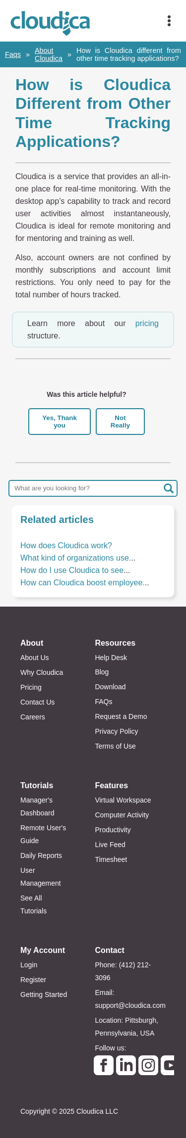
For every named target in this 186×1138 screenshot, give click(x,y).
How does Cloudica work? (66, 545)
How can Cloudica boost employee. (82, 582)
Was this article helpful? (86, 394)
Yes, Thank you (59, 421)
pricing (147, 323)
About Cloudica (48, 54)
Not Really (120, 421)
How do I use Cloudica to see (72, 570)
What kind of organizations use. (75, 558)
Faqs (13, 54)
